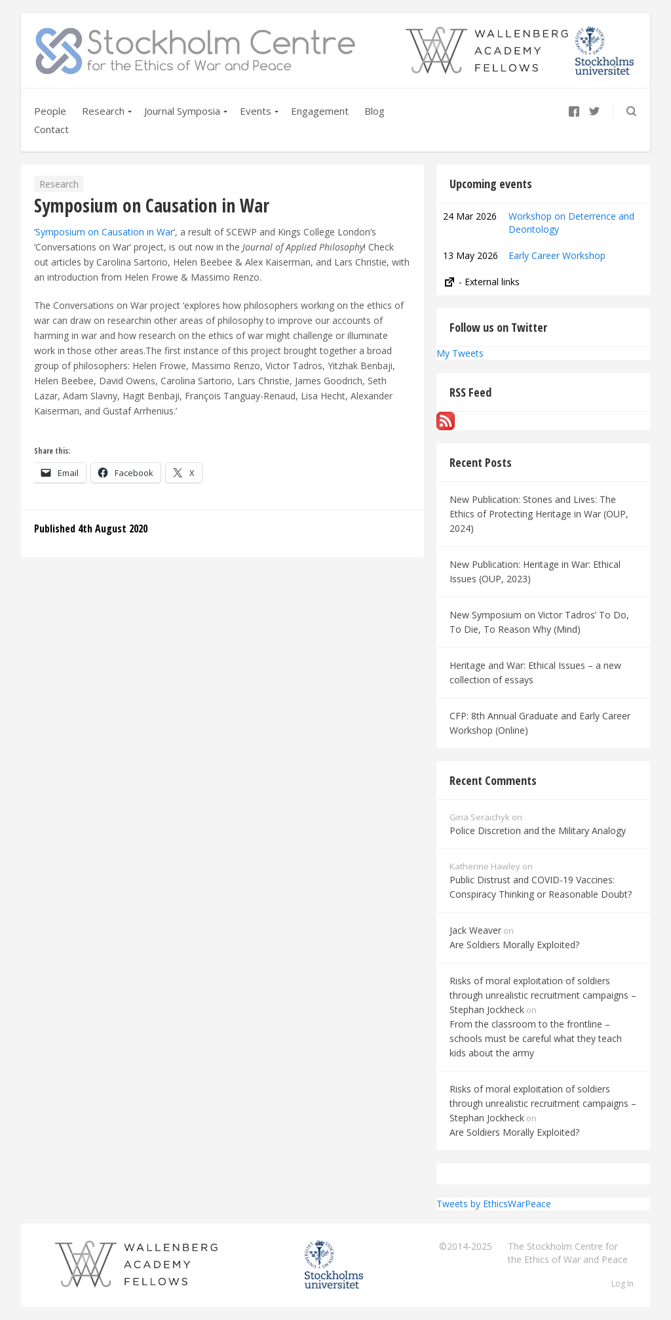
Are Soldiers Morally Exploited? (514, 944)
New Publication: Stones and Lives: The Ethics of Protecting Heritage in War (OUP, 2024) (539, 513)
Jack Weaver (475, 930)
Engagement (320, 110)
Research (103, 110)
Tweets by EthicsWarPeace (493, 1203)
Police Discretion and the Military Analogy (538, 830)
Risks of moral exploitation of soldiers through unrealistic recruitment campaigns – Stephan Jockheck (543, 995)
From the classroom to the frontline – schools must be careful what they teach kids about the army (536, 1038)
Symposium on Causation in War (104, 232)
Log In (622, 1283)
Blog (374, 110)
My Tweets (460, 353)
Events (255, 110)
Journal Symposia (182, 110)
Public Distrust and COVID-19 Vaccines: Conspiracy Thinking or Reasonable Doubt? (541, 886)
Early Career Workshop (556, 255)
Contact (51, 129)
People (50, 110)
